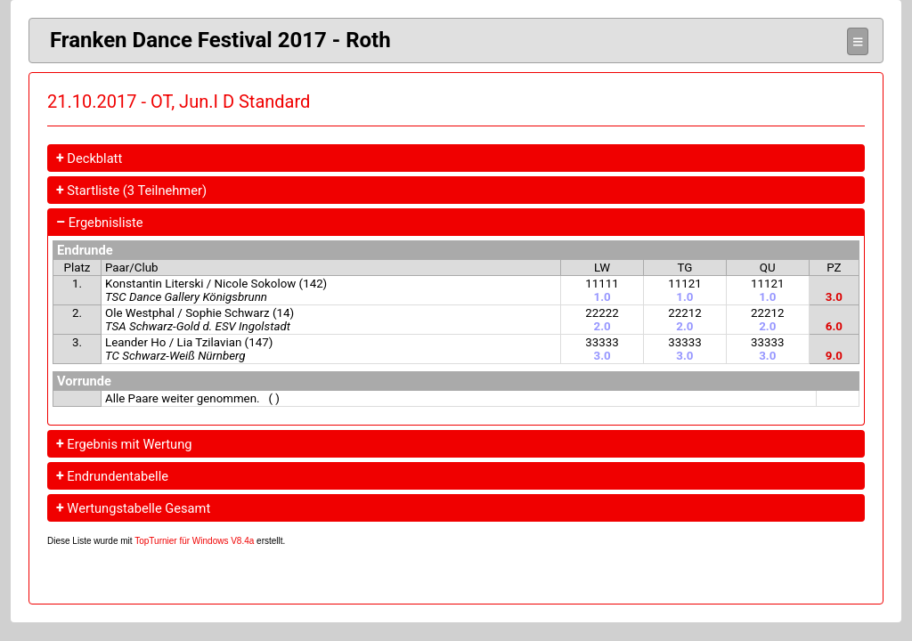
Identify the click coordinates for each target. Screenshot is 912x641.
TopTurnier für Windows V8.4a (194, 541)
